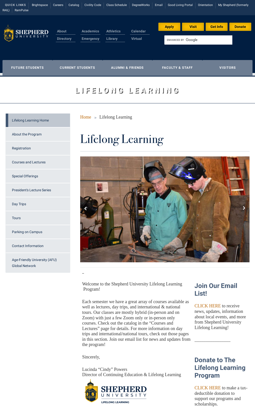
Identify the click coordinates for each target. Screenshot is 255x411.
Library (112, 39)
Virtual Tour (136, 42)
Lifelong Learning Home (30, 118)
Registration (21, 146)
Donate (240, 27)
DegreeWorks (141, 5)
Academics (90, 31)
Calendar (138, 31)
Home (85, 114)
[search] (198, 40)
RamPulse (21, 10)
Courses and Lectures (29, 160)
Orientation (205, 5)
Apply (169, 27)
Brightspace (40, 5)
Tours (16, 215)
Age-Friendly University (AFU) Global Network (34, 260)
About (61, 31)
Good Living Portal (180, 5)
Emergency (90, 39)
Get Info (216, 27)
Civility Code (92, 5)
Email (159, 5)
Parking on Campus (27, 229)
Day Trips (19, 202)
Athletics (113, 31)
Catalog (73, 5)
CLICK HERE (207, 303)
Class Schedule (116, 5)
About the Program (27, 132)
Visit (193, 27)
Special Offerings (25, 174)
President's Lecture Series (31, 188)
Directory (64, 39)
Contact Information (28, 243)
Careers (58, 5)
